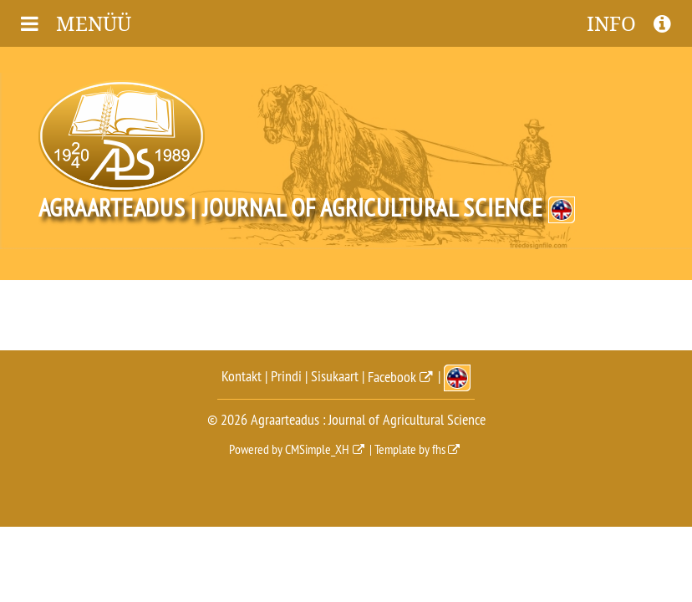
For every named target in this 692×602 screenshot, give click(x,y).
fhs (438, 449)
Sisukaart (335, 377)
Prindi (286, 377)
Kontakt (241, 377)
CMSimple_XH (317, 449)
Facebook (392, 377)
